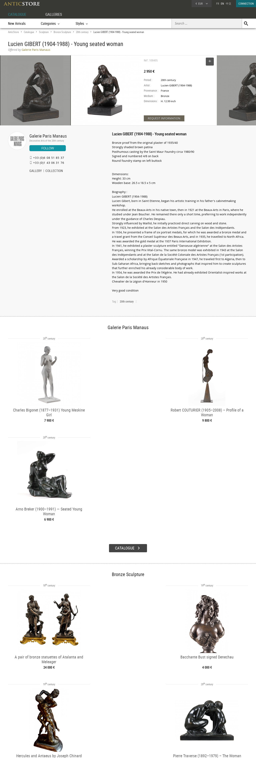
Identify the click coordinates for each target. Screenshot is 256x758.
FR (217, 3)
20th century (82, 32)
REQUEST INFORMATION (164, 118)
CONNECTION (246, 3)
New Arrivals (17, 23)
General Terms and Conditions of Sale (136, 751)
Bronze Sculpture (62, 32)
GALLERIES (56, 14)
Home (210, 722)
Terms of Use (108, 751)
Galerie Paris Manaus (48, 136)
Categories (66, 721)
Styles (64, 726)
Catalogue (29, 32)
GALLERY (35, 171)
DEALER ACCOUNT (23, 716)
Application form (25, 730)
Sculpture (44, 32)
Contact (211, 726)
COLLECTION (54, 171)
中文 (228, 3)
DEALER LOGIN (29, 723)
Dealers (114, 721)
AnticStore (13, 32)
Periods (65, 731)
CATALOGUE (17, 14)
